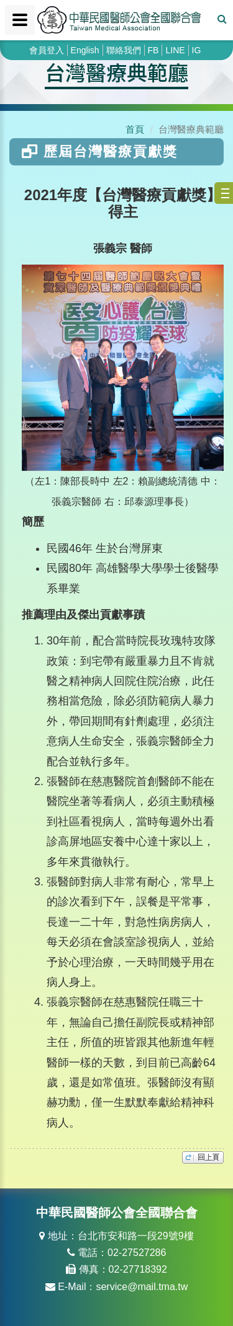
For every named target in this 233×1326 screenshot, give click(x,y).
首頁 (135, 129)
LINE (175, 50)
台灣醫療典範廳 (116, 72)
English (85, 50)
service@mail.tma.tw (142, 1286)
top (203, 1157)
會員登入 (46, 50)
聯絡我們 (123, 50)
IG (196, 50)
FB (153, 50)
